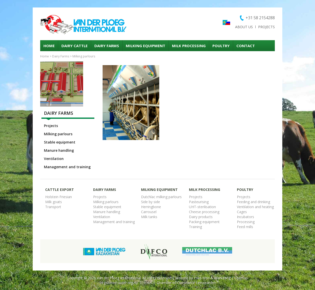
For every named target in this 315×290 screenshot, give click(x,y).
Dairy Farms (106, 45)
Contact (245, 45)
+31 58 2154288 (260, 17)
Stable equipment (59, 142)
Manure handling (59, 150)
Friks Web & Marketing (212, 278)
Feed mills (245, 226)
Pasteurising (199, 201)
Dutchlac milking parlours (161, 196)
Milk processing (189, 45)
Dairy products (201, 216)
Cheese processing (204, 211)
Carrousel (149, 211)
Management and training (67, 166)
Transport (53, 206)
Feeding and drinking (253, 201)
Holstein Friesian (58, 196)
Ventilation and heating (255, 206)
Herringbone (151, 206)
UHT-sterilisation (202, 206)
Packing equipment (204, 221)
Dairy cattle (74, 45)
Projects (266, 26)
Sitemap (241, 278)
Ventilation (54, 158)
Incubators (245, 216)
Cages (242, 211)
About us (244, 26)
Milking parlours (83, 56)
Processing (246, 221)
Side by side (150, 201)
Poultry (221, 45)
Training (195, 226)
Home (49, 45)
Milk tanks (149, 216)
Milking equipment (145, 45)
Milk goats (53, 201)
